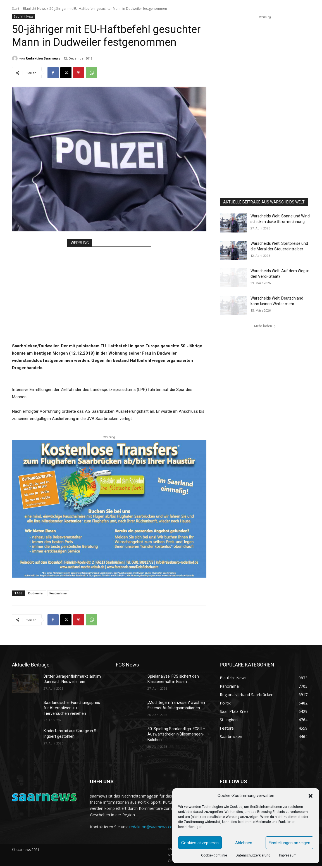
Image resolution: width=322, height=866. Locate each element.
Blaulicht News (34, 8)
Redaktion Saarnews (43, 58)
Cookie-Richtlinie (214, 855)
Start (15, 8)
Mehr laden (265, 326)
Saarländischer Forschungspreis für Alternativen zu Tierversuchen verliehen (72, 708)
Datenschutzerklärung (253, 855)
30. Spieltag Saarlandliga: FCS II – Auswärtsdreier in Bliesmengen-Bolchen (176, 734)
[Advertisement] (109, 289)
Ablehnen (243, 842)
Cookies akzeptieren (200, 842)
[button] (310, 796)
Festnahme (58, 593)
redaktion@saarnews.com (152, 826)
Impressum (288, 855)
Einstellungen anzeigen (289, 842)
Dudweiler (36, 593)
